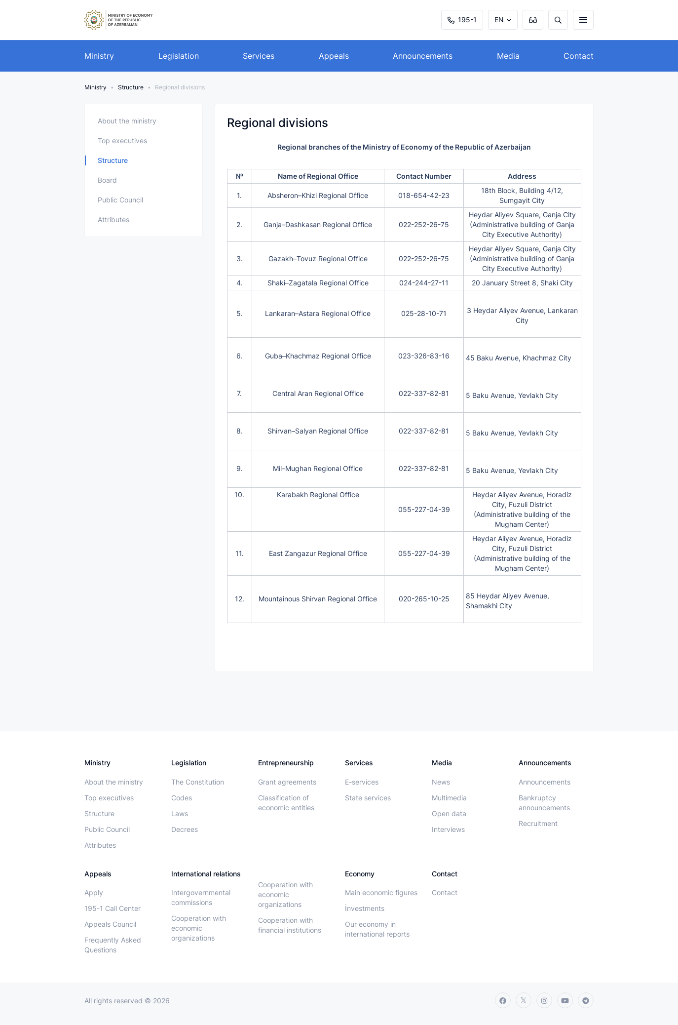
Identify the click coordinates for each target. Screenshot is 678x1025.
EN (499, 19)
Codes (181, 797)
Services (258, 56)
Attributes (113, 219)
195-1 (462, 19)
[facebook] (503, 1000)
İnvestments (364, 908)
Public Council (120, 200)
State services (368, 797)
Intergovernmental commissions (200, 897)
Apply (93, 892)
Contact (579, 56)
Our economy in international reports (377, 929)
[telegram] (586, 1000)
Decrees (184, 829)
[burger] (583, 20)
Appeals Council (110, 924)
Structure (131, 87)
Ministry (99, 56)
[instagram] (544, 1000)
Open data (449, 813)
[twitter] (523, 1000)
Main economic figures (381, 892)
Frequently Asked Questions (112, 945)
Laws (179, 813)
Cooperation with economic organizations (198, 928)
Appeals (334, 56)
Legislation (178, 56)
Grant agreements (287, 782)
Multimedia (449, 797)
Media (508, 56)
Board (107, 180)
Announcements (422, 56)
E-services (361, 782)
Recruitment (538, 823)
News (441, 782)
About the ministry (127, 121)
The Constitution (197, 782)
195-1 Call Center (112, 908)
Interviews (448, 829)
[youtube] (565, 1000)
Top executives (122, 140)
